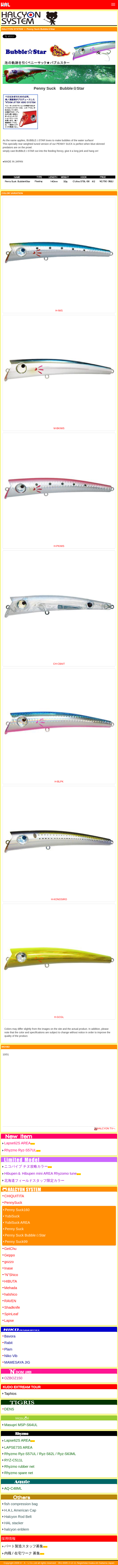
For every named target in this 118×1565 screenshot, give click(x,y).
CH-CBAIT (59, 663)
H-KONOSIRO (59, 899)
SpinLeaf (11, 1314)
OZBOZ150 (13, 1378)
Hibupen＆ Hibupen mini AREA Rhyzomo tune (40, 1173)
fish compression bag (21, 1504)
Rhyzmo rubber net (19, 1466)
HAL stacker (13, 1523)
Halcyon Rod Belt (18, 1517)
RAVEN (10, 1301)
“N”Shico (11, 1275)
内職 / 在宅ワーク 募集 (22, 1553)
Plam (8, 1349)
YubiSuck (12, 1216)
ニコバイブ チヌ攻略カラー (26, 1166)
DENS (9, 1409)
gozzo (9, 1262)
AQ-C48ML (13, 1488)
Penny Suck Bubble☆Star (25, 1235)
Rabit (8, 1343)
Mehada (10, 1288)
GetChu (10, 1249)
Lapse (9, 1320)
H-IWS (59, 310)
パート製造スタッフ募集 (23, 1546)
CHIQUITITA (14, 1196)
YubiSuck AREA (17, 1222)
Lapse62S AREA (17, 1143)
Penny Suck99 (16, 1242)
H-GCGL (59, 1017)
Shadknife (12, 1307)
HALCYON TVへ (104, 1128)
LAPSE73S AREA (18, 1447)
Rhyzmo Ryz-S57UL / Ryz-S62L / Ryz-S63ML (40, 1454)
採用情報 (8, 1538)
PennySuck (13, 1203)
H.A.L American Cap (20, 1510)
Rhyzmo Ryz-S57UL (20, 1150)
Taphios (10, 1394)
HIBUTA (10, 1281)
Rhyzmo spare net (18, 1473)
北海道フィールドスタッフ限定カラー (34, 1180)
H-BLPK (59, 781)
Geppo (9, 1255)
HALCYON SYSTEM (12, 29)
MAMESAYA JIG (17, 1362)
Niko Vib (10, 1356)
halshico (10, 1294)
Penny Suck (14, 1229)
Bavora (9, 1336)
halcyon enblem (16, 1529)
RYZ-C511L (13, 1460)
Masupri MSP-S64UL (21, 1425)
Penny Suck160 (17, 1210)
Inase (8, 1268)
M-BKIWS (59, 428)
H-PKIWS (59, 546)
